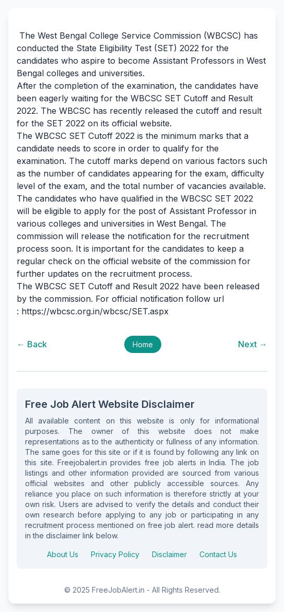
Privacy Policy (115, 554)
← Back (32, 344)
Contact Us (218, 554)
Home (143, 344)
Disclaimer (169, 554)
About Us (62, 554)
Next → (252, 344)
